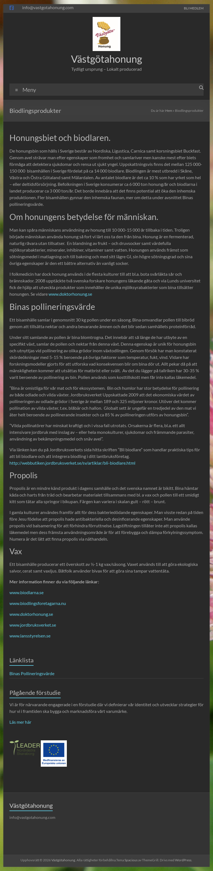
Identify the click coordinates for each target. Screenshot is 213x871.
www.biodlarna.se (26, 592)
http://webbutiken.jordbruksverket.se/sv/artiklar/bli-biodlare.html (72, 462)
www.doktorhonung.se (70, 294)
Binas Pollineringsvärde (31, 673)
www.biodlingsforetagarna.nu (37, 603)
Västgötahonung (106, 59)
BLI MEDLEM (194, 8)
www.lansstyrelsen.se (29, 635)
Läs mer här (20, 722)
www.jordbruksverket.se (32, 624)
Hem (168, 110)
